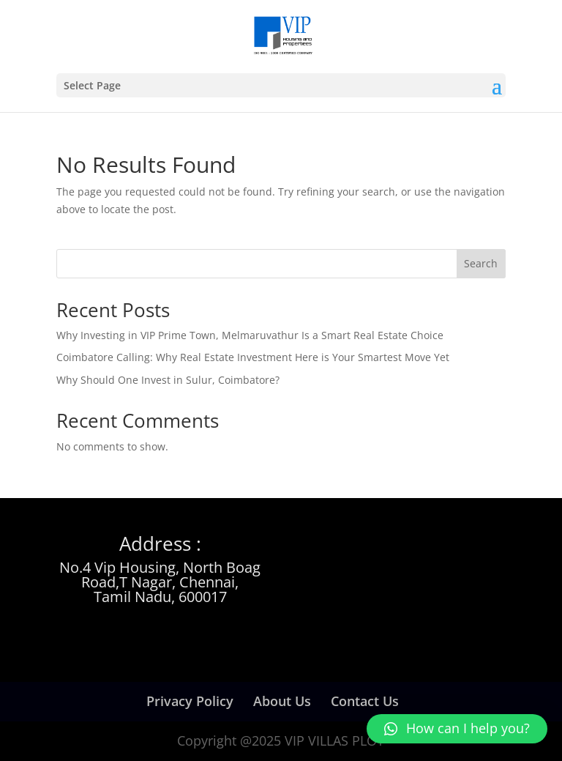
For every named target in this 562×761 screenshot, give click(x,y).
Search (481, 263)
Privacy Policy (189, 701)
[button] (457, 728)
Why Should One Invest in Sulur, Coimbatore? (168, 380)
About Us (282, 701)
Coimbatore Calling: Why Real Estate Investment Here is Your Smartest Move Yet (252, 357)
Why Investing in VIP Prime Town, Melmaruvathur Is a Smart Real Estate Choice (249, 335)
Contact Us (365, 701)
